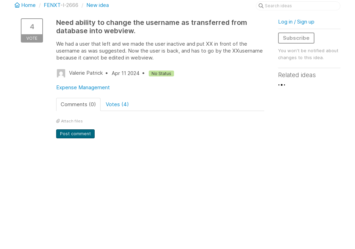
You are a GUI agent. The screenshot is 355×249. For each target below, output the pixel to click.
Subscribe (296, 38)
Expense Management (83, 87)
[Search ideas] (298, 5)
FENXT (52, 5)
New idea (97, 5)
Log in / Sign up (296, 21)
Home (26, 5)
